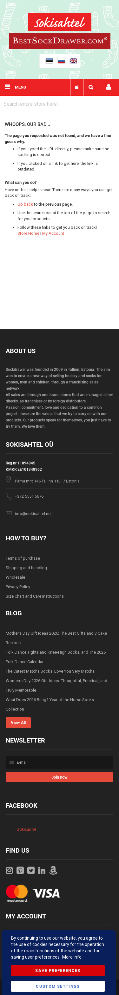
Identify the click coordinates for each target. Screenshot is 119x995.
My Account (53, 233)
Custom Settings (58, 986)
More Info (72, 957)
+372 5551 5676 (29, 496)
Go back (25, 204)
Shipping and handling (26, 567)
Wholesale (15, 577)
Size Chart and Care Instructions (35, 596)
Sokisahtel (26, 829)
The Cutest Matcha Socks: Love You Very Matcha (50, 671)
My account (108, 87)
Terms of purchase (23, 558)
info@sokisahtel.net (33, 513)
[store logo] (59, 23)
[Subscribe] (59, 777)
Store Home (28, 233)
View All (18, 722)
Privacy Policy (18, 586)
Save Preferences (58, 970)
